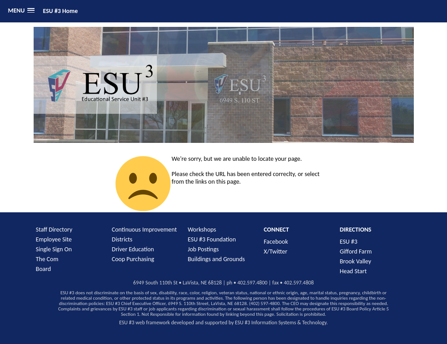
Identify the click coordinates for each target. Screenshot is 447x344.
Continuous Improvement (144, 229)
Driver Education (133, 249)
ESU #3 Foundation (212, 239)
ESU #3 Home (60, 11)
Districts (122, 239)
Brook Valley (355, 261)
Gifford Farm (356, 251)
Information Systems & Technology (289, 322)
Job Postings (203, 249)
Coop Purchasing (133, 259)
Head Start (353, 271)
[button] (21, 10)
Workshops (202, 229)
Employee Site (54, 239)
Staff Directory (54, 229)
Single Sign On (54, 249)
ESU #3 (348, 241)
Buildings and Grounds (216, 259)
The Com (47, 259)
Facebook (276, 241)
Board (43, 269)
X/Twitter (275, 251)
